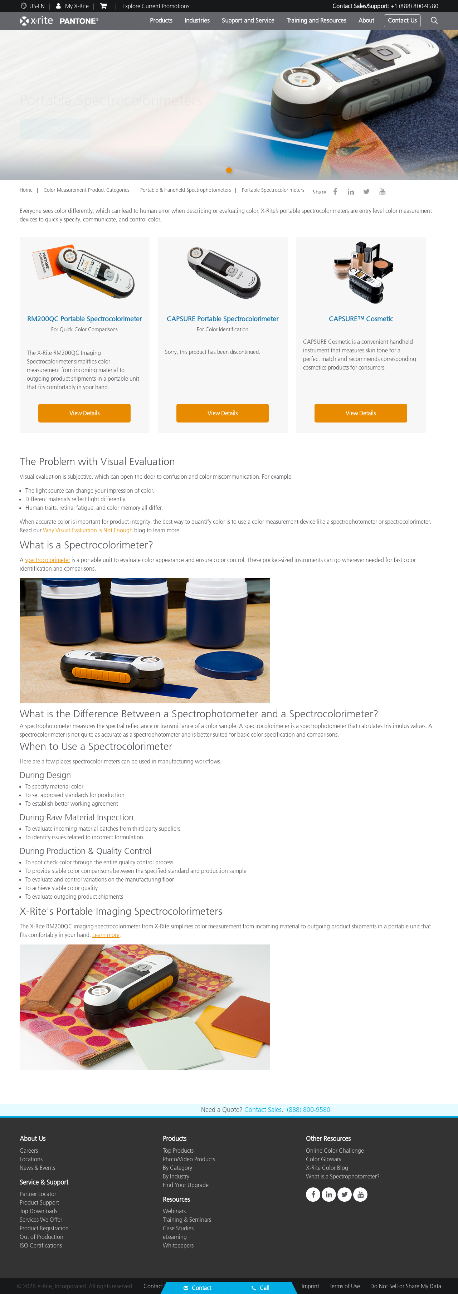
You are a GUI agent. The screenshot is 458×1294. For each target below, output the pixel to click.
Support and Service (248, 20)
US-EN (37, 6)
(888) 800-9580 (308, 1110)
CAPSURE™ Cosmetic (361, 319)
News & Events (37, 1167)
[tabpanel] (229, 105)
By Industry (176, 1176)
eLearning (175, 1236)
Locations (31, 1159)
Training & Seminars (187, 1219)
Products (161, 20)
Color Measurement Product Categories (86, 190)
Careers (29, 1150)
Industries (197, 20)
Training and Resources (316, 20)
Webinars (174, 1211)
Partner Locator (38, 1193)
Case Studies (178, 1228)
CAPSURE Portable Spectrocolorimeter (222, 319)
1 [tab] (230, 170)
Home (26, 190)
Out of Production (41, 1236)
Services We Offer (41, 1219)
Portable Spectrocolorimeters (273, 190)
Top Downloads (38, 1211)
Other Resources (328, 1139)
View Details (84, 413)
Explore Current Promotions (155, 6)
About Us (32, 1139)
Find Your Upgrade (186, 1184)
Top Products (178, 1150)
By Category (177, 1167)
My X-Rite (76, 6)
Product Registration (44, 1228)
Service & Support (44, 1182)
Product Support (39, 1202)
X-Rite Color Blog (327, 1167)
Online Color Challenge (335, 1150)
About (366, 20)
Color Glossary (323, 1159)
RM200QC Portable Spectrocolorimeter (84, 319)
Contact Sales (263, 1110)
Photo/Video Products (189, 1159)
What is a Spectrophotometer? (343, 1176)
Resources (176, 1199)
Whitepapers (178, 1245)
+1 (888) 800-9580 (414, 6)
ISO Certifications (41, 1245)
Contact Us (402, 20)
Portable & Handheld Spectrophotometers (185, 190)
